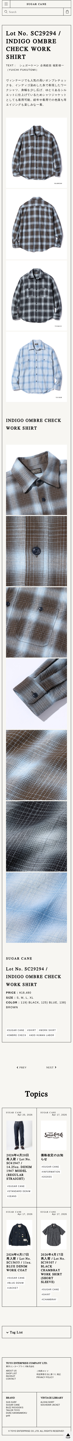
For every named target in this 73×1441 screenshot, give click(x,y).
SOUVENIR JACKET (50, 1405)
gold (8, 1416)
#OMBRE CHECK (16, 1035)
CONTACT (11, 1379)
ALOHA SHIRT (48, 1402)
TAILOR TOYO (13, 1410)
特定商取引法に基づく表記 (49, 1374)
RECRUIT (10, 1376)
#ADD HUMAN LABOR (41, 1035)
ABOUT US (11, 1371)
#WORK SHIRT (47, 1030)
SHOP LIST (11, 1373)
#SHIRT (31, 1030)
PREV (23, 1067)
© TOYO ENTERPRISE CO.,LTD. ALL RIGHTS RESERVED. (36, 1431)
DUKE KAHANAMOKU (16, 1413)
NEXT (50, 1067)
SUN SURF (11, 1402)
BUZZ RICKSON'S (14, 1408)
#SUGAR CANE (15, 1030)
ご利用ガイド (43, 1371)
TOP (68, 1438)
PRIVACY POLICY (45, 1377)
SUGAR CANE (37, 4)
